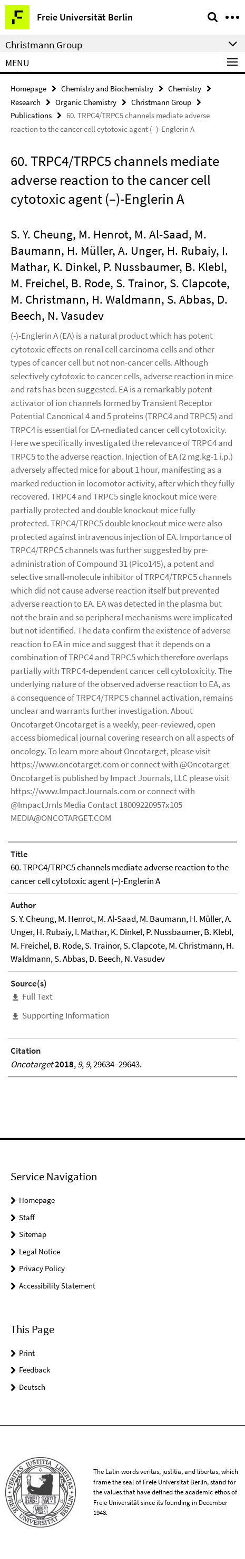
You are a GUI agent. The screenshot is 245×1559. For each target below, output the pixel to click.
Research (26, 102)
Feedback (34, 1370)
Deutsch (32, 1387)
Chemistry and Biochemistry (107, 88)
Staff (27, 1217)
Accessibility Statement (57, 1286)
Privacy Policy (42, 1268)
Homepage (28, 88)
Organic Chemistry (85, 102)
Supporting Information (66, 1015)
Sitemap (32, 1234)
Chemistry (184, 88)
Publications (31, 115)
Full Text (37, 996)
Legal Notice (39, 1251)
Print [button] (27, 1353)
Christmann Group (161, 102)
